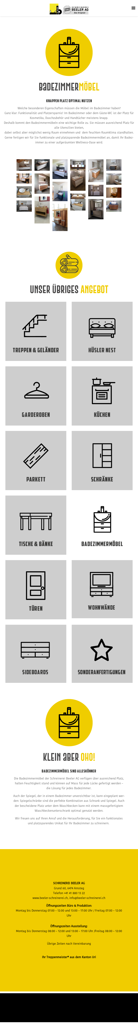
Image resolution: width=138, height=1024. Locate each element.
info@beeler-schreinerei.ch (87, 898)
